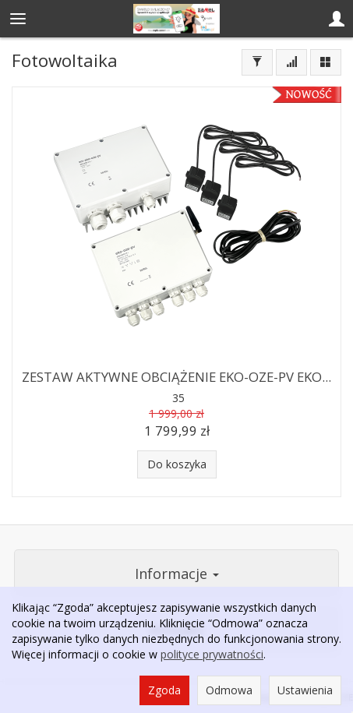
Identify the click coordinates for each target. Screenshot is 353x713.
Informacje (177, 573)
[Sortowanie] (291, 62)
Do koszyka (177, 464)
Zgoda (164, 690)
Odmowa (229, 690)
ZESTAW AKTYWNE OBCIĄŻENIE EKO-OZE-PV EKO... (176, 377)
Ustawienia (305, 690)
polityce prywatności (212, 654)
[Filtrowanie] (257, 62)
